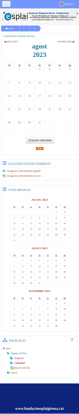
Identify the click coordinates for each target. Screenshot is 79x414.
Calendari (17, 363)
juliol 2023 (39, 199)
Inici (11, 28)
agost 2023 (40, 248)
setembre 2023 (39, 291)
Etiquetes (17, 358)
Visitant (67, 4)
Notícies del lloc (20, 367)
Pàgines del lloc (19, 353)
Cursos (13, 372)
